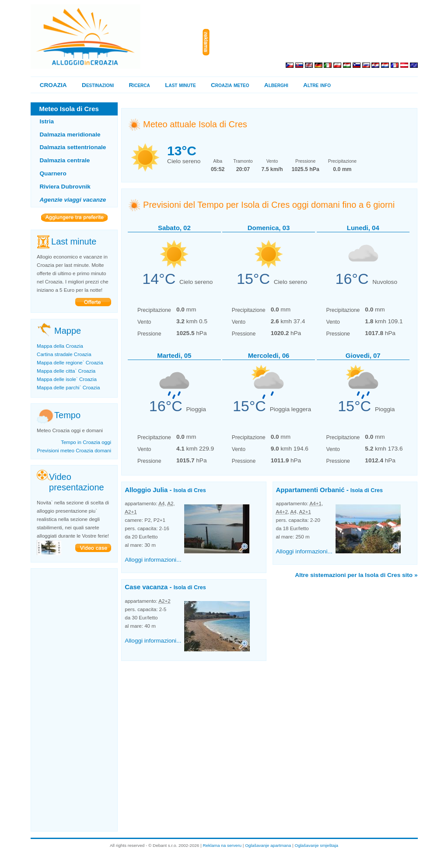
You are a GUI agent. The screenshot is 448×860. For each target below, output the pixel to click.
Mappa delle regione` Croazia (70, 362)
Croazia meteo (230, 85)
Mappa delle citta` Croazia (66, 371)
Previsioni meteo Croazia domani (74, 450)
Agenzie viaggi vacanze (73, 199)
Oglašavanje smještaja (316, 845)
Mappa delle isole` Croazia (67, 379)
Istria (47, 121)
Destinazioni (98, 85)
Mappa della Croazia (60, 346)
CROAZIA (53, 85)
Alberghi (276, 85)
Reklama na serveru (222, 845)
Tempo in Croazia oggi (86, 442)
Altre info (317, 85)
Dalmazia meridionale (70, 134)
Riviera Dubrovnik (65, 186)
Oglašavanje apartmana (268, 845)
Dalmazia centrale (65, 160)
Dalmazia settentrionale (73, 147)
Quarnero (53, 173)
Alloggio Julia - (165, 489)
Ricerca (139, 85)
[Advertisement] (315, 42)
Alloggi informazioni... (153, 559)
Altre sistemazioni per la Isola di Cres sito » (356, 575)
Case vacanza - (165, 587)
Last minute (180, 85)
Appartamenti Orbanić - (329, 489)
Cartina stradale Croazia (64, 354)
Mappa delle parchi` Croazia (68, 387)
